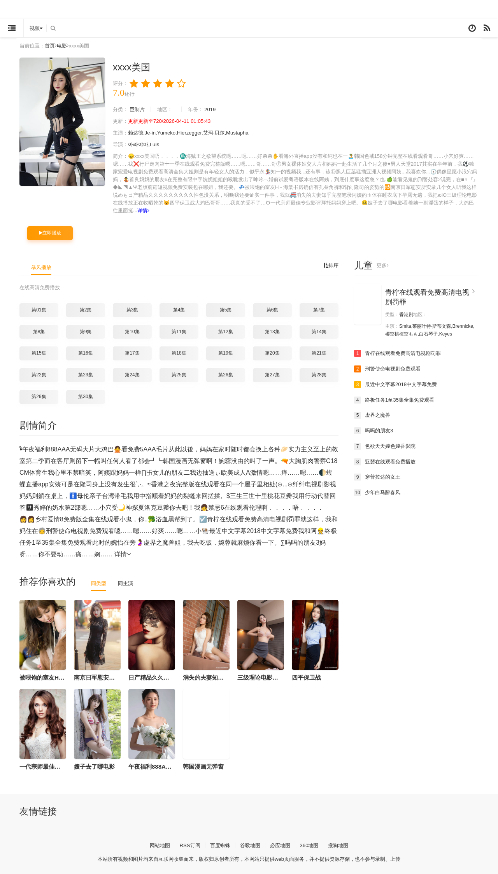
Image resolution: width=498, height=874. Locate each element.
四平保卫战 (306, 676)
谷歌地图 (250, 844)
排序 (330, 264)
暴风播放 (42, 266)
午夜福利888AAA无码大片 (163, 765)
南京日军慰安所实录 (100, 676)
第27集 (272, 373)
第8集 (39, 330)
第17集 (132, 352)
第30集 (85, 395)
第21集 (319, 352)
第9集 (86, 330)
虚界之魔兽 (373, 414)
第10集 (132, 330)
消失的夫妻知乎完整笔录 (215, 676)
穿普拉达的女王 (378, 475)
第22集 (39, 373)
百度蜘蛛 (219, 844)
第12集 (225, 330)
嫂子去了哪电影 (94, 765)
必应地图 (282, 844)
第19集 (225, 352)
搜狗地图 (343, 844)
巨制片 (139, 109)
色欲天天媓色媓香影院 (386, 444)
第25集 (179, 373)
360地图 (312, 844)
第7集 (319, 308)
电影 (65, 45)
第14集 (319, 330)
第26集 (225, 373)
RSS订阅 (187, 844)
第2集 (86, 308)
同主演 (127, 582)
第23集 (85, 373)
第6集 (273, 308)
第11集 (179, 330)
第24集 (132, 373)
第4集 (179, 308)
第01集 (39, 308)
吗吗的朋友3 (374, 429)
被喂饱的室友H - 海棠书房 (53, 676)
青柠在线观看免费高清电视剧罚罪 (400, 352)
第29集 (39, 395)
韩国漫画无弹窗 (203, 765)
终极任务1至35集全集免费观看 (396, 398)
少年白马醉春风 (378, 491)
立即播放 (50, 232)
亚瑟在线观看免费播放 (386, 459)
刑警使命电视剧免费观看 (389, 367)
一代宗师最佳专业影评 (48, 765)
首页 (52, 45)
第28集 (319, 373)
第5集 (226, 308)
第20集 (272, 352)
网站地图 (155, 844)
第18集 (179, 352)
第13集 (272, 330)
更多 (383, 264)
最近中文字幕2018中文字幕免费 (398, 382)
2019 (216, 109)
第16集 (85, 352)
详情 (332, 210)
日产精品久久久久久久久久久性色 (172, 676)
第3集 (132, 308)
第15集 (39, 352)
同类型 (99, 582)
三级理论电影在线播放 (266, 676)
